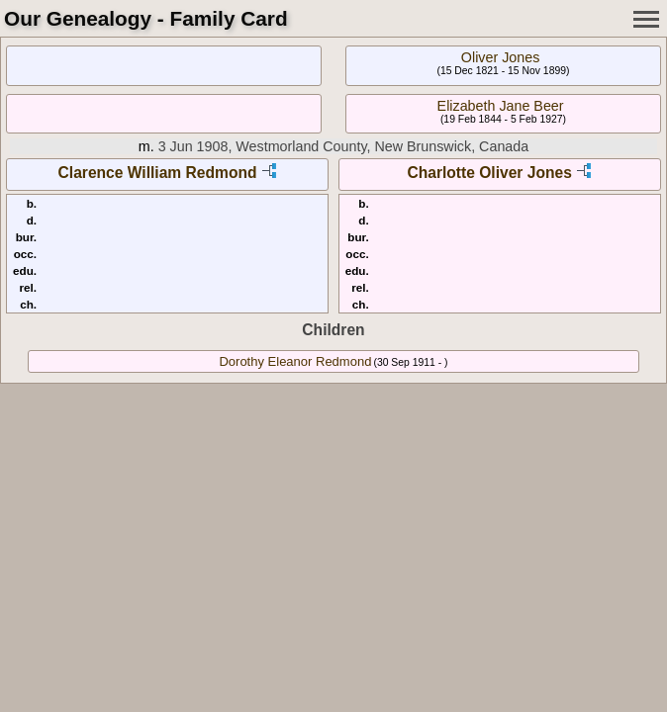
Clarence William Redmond (157, 172)
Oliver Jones (500, 57)
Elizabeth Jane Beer (500, 106)
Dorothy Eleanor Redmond (295, 361)
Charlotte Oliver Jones (489, 172)
